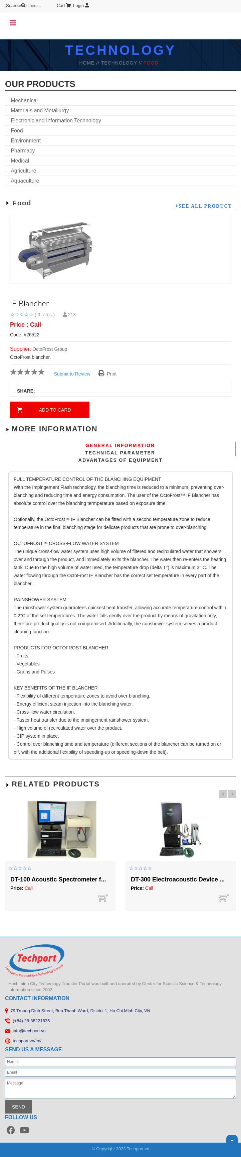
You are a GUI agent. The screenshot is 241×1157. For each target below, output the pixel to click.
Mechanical (24, 100)
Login (56, 5)
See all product (205, 206)
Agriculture (23, 171)
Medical (20, 161)
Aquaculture (25, 181)
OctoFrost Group (49, 349)
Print (107, 374)
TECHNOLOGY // (122, 63)
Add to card (55, 410)
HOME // (90, 63)
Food (17, 130)
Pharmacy (23, 150)
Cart (40, 5)
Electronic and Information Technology (56, 120)
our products (40, 84)
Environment (26, 140)
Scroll (232, 1140)
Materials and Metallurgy (40, 110)
